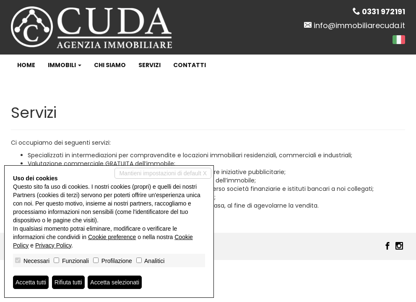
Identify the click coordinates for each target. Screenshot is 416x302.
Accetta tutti (31, 282)
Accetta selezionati (114, 282)
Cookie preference (112, 237)
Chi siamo (110, 65)
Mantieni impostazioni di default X (163, 173)
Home (26, 65)
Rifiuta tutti (68, 282)
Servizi (149, 65)
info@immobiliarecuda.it (359, 25)
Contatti (189, 65)
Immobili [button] (64, 65)
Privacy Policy (53, 245)
